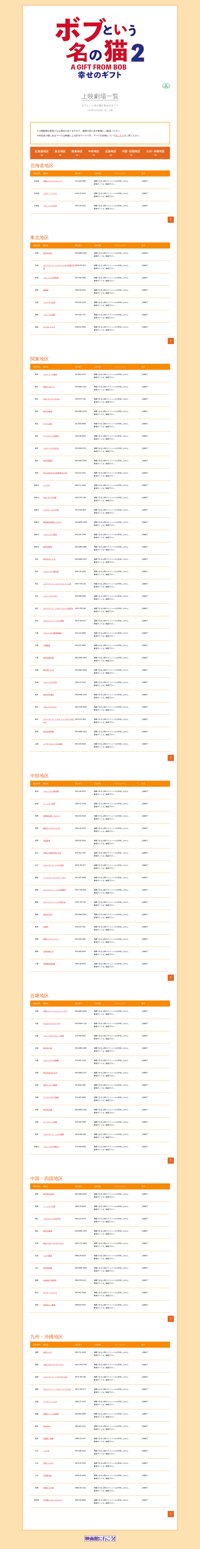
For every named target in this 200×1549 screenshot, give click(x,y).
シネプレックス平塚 (51, 510)
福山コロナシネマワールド (53, 1243)
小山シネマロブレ (50, 707)
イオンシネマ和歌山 (51, 1147)
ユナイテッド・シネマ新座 (53, 621)
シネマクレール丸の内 (51, 1219)
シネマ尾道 (47, 1256)
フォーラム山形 (49, 302)
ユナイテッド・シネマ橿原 (53, 1134)
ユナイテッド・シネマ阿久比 (54, 902)
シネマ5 (46, 1451)
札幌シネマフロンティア (52, 181)
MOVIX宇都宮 (48, 695)
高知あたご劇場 (49, 1305)
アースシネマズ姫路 (51, 1097)
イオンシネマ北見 (50, 206)
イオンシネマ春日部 (51, 571)
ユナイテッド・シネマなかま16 (55, 1377)
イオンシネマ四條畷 (51, 1060)
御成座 (45, 290)
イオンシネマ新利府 (51, 278)
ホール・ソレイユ (50, 1292)
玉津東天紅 (47, 1475)
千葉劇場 (46, 645)
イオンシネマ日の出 (51, 448)
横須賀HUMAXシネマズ (52, 522)
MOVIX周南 (47, 1268)
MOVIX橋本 (47, 547)
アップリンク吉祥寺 (51, 436)
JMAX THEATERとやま (52, 853)
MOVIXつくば (48, 670)
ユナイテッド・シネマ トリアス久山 (57, 1389)
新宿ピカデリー (49, 387)
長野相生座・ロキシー (51, 816)
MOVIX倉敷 (47, 1231)
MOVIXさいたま (49, 559)
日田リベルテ (48, 1463)
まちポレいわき (49, 327)
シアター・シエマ (50, 1401)
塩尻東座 (46, 840)
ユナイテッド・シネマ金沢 (53, 865)
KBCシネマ (47, 1352)
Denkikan (46, 1426)
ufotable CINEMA (50, 1280)
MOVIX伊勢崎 (48, 731)
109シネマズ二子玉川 (51, 399)
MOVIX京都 (47, 1110)
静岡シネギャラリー (51, 939)
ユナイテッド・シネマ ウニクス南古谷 (58, 608)
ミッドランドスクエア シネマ (54, 877)
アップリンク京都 (50, 1122)
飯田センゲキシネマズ (51, 828)
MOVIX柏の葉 (48, 658)
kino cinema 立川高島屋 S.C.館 (55, 473)
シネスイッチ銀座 (50, 374)
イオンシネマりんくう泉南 (53, 1036)
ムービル (46, 485)
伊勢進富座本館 (49, 964)
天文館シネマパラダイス (52, 1500)
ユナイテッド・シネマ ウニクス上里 (57, 584)
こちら (121, 135)
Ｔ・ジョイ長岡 (49, 804)
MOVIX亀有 (47, 411)
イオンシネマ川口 (50, 596)
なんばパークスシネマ (51, 1023)
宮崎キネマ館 (48, 1488)
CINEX (46, 927)
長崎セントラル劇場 (51, 1414)
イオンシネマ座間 (50, 534)
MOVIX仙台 (47, 253)
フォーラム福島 (49, 315)
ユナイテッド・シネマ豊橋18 (54, 890)
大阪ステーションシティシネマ (55, 1011)
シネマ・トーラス (50, 193)
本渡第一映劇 (48, 1438)
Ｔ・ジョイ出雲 (49, 1206)
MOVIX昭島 (47, 461)
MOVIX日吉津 (48, 1194)
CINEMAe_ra (48, 951)
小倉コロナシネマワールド (53, 1364)
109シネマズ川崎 (49, 497)
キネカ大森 (47, 424)
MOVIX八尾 (47, 1048)
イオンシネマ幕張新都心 (52, 633)
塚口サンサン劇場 (50, 1085)
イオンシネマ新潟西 (51, 791)
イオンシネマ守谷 (50, 682)
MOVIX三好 (47, 914)
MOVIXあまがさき (50, 1073)
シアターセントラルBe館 (52, 744)
